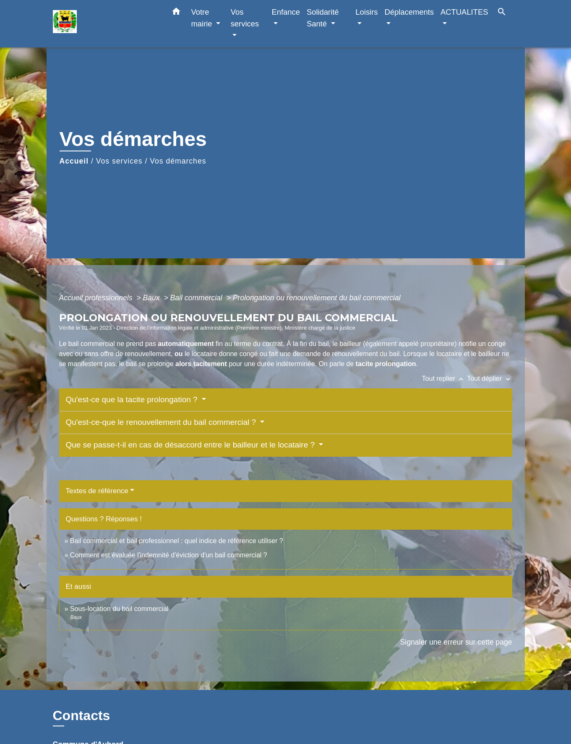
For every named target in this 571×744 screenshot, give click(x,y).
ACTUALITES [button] (464, 12)
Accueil (74, 161)
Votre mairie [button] (202, 18)
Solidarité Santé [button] (323, 18)
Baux (152, 298)
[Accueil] (105, 23)
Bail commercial (197, 298)
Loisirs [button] (366, 12)
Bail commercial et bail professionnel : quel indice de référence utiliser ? (176, 540)
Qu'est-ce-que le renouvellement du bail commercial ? (162, 422)
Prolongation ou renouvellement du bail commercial (317, 298)
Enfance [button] (285, 12)
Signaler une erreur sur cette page (456, 642)
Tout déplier (489, 378)
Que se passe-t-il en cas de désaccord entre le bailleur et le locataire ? (191, 444)
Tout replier (444, 378)
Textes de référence (97, 491)
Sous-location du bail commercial (119, 608)
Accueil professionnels (97, 298)
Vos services (119, 161)
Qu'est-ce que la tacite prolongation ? (133, 399)
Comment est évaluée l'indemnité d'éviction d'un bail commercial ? (168, 555)
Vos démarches (178, 161)
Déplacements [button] (409, 12)
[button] (176, 13)
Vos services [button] (245, 18)
